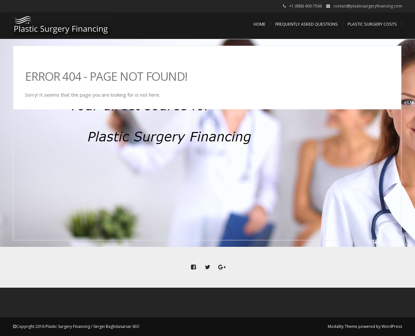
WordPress (392, 326)
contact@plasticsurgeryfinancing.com (367, 6)
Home (260, 24)
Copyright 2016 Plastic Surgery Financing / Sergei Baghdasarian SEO (77, 326)
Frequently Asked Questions (306, 24)
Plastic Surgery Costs (372, 24)
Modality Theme (342, 326)
